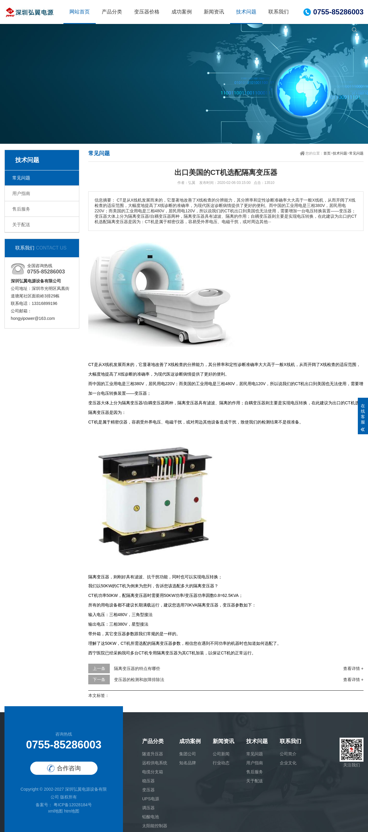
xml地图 (55, 811)
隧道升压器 (152, 753)
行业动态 (221, 762)
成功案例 (181, 12)
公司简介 (288, 753)
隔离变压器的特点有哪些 (137, 668)
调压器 (148, 807)
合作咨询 (64, 768)
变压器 (148, 789)
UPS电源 (150, 798)
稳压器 (148, 780)
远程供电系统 (154, 762)
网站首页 (79, 12)
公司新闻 (221, 753)
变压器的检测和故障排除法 (139, 679)
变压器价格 (146, 12)
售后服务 (21, 208)
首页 (327, 153)
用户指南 (21, 193)
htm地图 (71, 811)
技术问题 (246, 12)
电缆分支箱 (152, 771)
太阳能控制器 (154, 825)
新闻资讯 (214, 12)
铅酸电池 (150, 816)
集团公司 (187, 753)
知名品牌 (187, 762)
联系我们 (278, 12)
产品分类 (112, 12)
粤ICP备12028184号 (72, 804)
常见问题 (21, 177)
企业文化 (288, 762)
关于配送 (21, 224)
